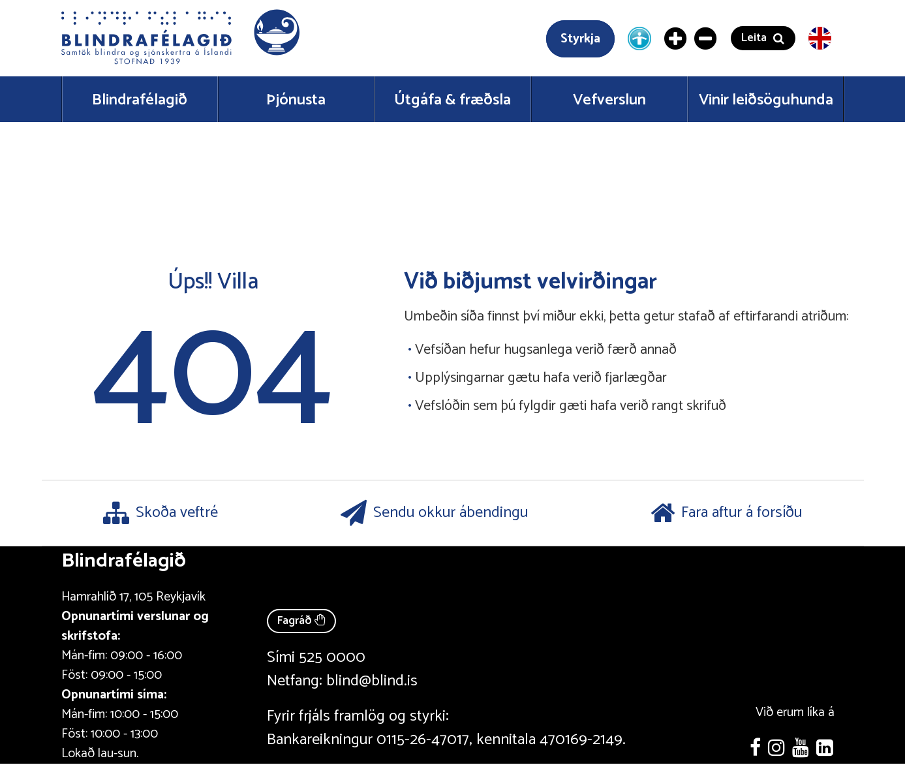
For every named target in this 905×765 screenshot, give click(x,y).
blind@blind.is (372, 681)
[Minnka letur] (706, 38)
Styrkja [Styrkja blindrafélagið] (580, 39)
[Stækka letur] (676, 38)
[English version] (819, 38)
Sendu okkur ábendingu (434, 513)
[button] (182, 38)
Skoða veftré (160, 513)
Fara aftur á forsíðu (726, 513)
